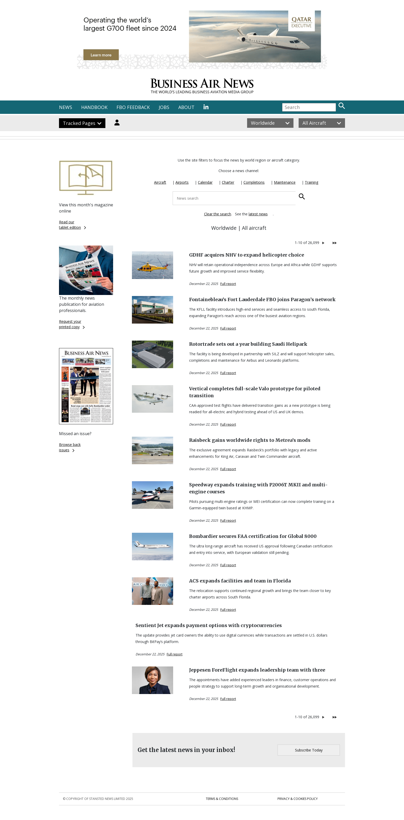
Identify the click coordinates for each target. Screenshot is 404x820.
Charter (228, 182)
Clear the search (217, 214)
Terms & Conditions (222, 799)
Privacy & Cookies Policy (297, 799)
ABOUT (186, 107)
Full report (228, 284)
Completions (254, 182)
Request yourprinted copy (72, 324)
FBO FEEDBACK (133, 107)
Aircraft (160, 182)
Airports (182, 182)
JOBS (164, 107)
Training (311, 182)
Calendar (205, 182)
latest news (258, 214)
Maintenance (285, 182)
